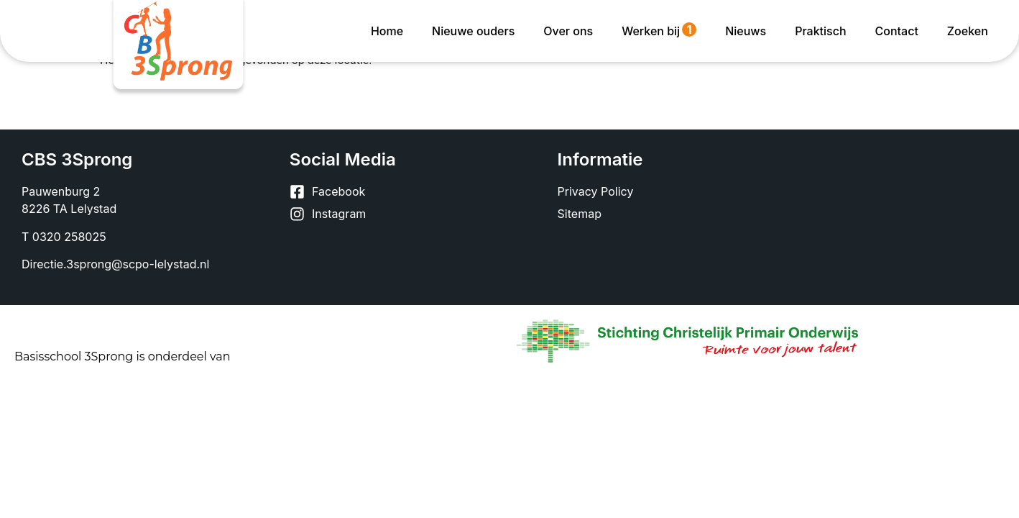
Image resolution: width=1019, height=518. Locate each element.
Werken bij (659, 30)
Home (387, 31)
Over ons (568, 31)
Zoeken (967, 31)
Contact (896, 31)
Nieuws (745, 31)
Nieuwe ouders (473, 31)
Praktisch (820, 31)
